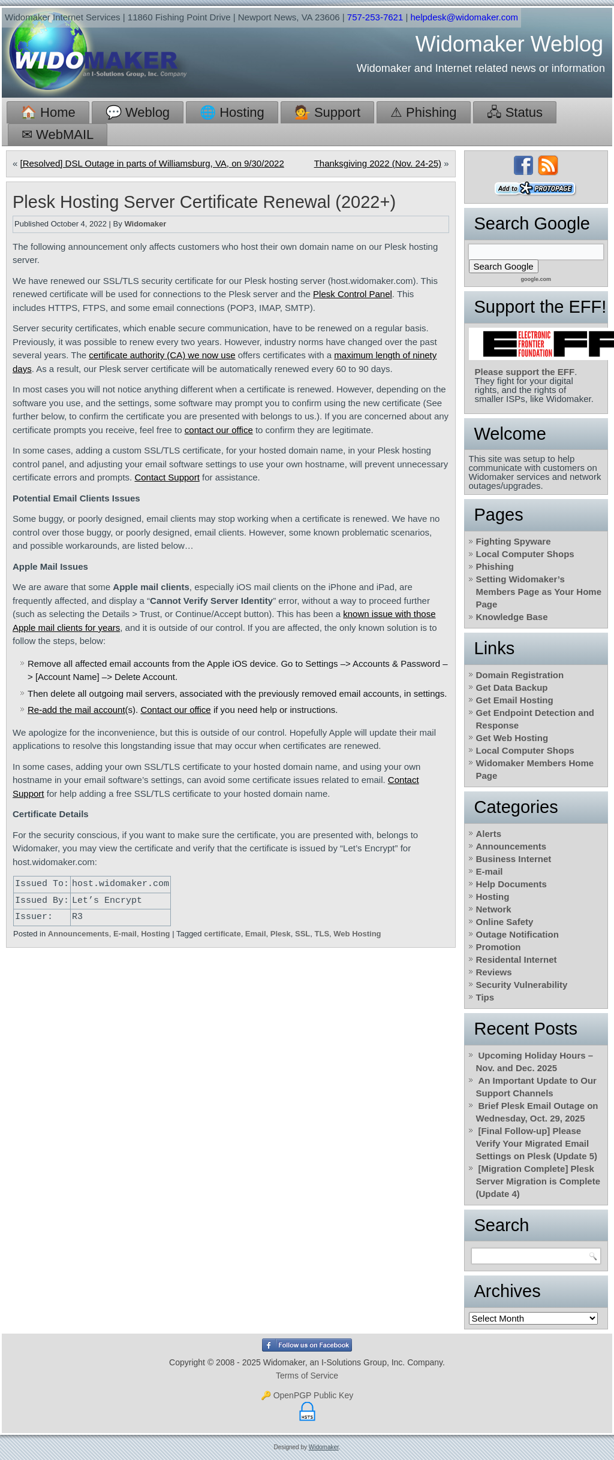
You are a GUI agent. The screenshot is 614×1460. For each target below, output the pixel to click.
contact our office (219, 430)
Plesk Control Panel (352, 294)
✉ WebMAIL (58, 134)
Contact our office (175, 710)
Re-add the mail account (76, 710)
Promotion (498, 947)
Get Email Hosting (514, 700)
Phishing (495, 566)
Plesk (280, 933)
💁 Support (327, 112)
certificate (222, 933)
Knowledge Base (512, 617)
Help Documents (511, 884)
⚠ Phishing (423, 112)
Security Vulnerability (522, 985)
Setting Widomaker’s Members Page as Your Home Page (539, 591)
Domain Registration (520, 675)
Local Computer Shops (525, 554)
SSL (302, 933)
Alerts (489, 834)
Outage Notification (517, 934)
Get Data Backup (512, 687)
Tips (485, 997)
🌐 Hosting (232, 112)
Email (255, 933)
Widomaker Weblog (509, 44)
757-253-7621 (375, 17)
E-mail (125, 933)
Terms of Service (307, 1375)
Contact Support (166, 477)
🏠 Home (48, 112)
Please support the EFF (525, 372)
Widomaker (145, 223)
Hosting (155, 933)
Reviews (494, 972)
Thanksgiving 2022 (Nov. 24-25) (377, 163)
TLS (322, 933)
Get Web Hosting (512, 738)
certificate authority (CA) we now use (162, 355)
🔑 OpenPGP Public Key (307, 1395)
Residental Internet (516, 959)
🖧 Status (515, 112)
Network (493, 909)
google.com (535, 279)
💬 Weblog (138, 112)
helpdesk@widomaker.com (464, 17)
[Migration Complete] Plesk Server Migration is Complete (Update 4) (538, 1181)
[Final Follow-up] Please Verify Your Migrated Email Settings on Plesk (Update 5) (537, 1143)
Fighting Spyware (513, 541)
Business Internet (514, 859)
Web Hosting (357, 933)
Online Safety (505, 922)
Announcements (78, 933)
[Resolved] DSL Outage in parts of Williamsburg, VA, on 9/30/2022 (152, 163)
